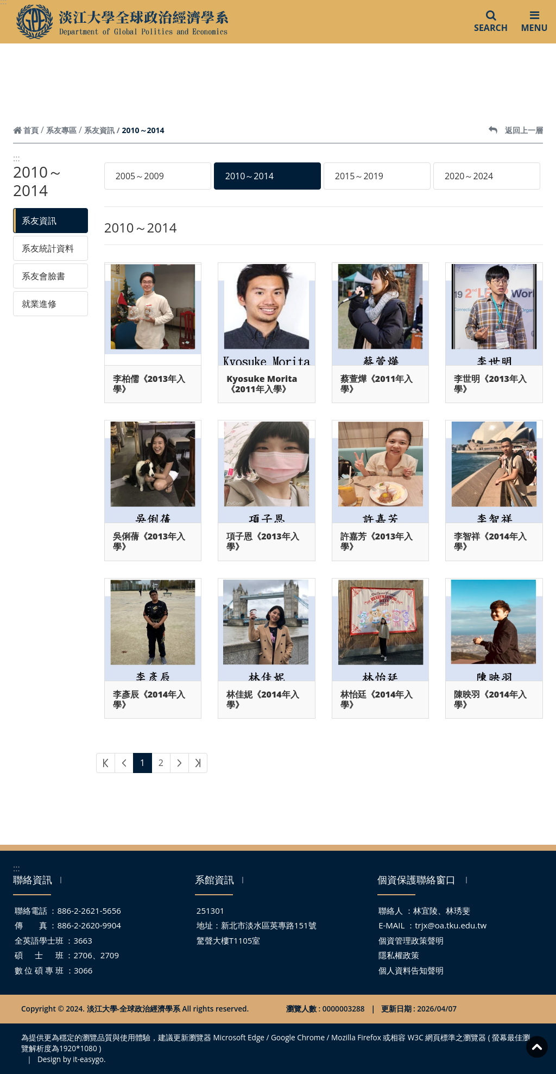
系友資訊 (99, 130)
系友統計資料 (48, 248)
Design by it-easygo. (71, 1059)
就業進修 (39, 304)
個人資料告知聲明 (411, 970)
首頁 (26, 130)
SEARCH (491, 21)
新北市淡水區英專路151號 (269, 925)
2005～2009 (140, 176)
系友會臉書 (43, 276)
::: (16, 158)
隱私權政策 (398, 955)
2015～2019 (359, 176)
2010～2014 (249, 176)
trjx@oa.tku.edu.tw (450, 925)
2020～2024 (469, 176)
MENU (534, 21)
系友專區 (61, 130)
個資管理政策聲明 (411, 940)
